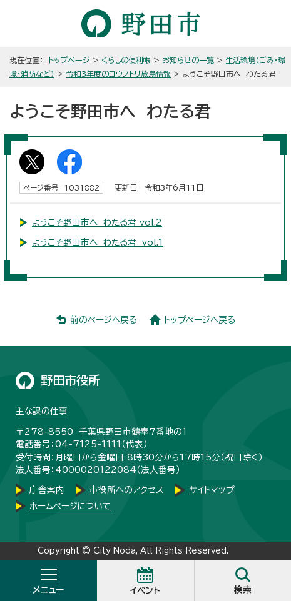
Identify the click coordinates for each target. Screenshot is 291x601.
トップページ (69, 60)
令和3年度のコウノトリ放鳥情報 (118, 73)
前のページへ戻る (103, 319)
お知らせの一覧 (188, 60)
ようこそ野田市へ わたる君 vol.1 (97, 242)
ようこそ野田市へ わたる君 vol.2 (97, 222)
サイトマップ (211, 489)
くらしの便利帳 (126, 60)
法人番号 (158, 469)
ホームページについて (70, 506)
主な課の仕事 (42, 411)
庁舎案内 (46, 489)
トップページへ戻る (199, 319)
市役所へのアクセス (126, 489)
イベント (145, 590)
